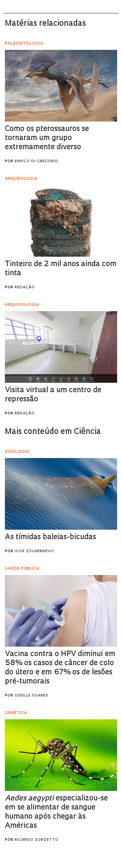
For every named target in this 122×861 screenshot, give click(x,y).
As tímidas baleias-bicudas (50, 537)
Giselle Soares (31, 695)
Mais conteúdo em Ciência (53, 432)
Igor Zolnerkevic (34, 551)
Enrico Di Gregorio (36, 161)
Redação (25, 287)
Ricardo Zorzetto (37, 840)
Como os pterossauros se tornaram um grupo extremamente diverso (47, 138)
